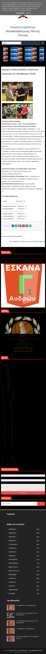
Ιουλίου (7, 401)
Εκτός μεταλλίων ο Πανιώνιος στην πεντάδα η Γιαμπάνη (23, 450)
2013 (4, 386)
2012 (4, 388)
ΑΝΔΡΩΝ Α (12, 529)
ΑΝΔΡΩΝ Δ (12, 540)
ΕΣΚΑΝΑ (5, 650)
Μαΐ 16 (8, 421)
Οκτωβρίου (8, 395)
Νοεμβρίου (8, 393)
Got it (28, 13)
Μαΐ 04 (8, 440)
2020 (4, 372)
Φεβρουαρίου (9, 460)
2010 (4, 464)
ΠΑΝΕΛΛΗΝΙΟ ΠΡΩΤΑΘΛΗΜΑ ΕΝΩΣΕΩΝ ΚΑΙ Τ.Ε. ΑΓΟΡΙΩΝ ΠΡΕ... (25, 452)
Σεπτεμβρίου (9, 397)
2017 (4, 378)
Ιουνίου (7, 403)
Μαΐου (7, 405)
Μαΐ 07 (8, 434)
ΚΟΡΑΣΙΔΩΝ (13, 559)
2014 (4, 384)
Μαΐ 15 (8, 423)
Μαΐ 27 (8, 407)
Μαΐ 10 (8, 430)
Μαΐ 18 (8, 417)
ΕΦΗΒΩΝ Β (12, 552)
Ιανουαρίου (8, 462)
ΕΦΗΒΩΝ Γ (12, 556)
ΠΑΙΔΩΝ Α (12, 578)
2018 (4, 376)
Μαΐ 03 (8, 442)
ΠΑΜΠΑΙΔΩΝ (13, 590)
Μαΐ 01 (8, 446)
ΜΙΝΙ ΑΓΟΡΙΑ (13, 567)
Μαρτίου (7, 458)
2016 (4, 380)
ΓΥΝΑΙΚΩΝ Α (13, 544)
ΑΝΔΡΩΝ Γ (12, 537)
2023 (4, 366)
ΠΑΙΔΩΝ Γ (12, 586)
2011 (4, 390)
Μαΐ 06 (8, 436)
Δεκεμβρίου (8, 391)
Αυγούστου (8, 399)
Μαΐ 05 (8, 438)
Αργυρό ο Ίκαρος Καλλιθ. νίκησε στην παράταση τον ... (22, 448)
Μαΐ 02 (8, 444)
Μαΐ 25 (8, 409)
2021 (4, 370)
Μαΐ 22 (8, 413)
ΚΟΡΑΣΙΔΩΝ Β (14, 563)
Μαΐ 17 (8, 419)
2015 (4, 382)
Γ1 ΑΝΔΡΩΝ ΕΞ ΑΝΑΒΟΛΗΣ (11, 257)
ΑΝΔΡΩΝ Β (12, 533)
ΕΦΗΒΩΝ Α (12, 548)
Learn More (20, 13)
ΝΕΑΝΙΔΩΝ (12, 574)
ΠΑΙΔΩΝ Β (12, 582)
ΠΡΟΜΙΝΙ (12, 593)
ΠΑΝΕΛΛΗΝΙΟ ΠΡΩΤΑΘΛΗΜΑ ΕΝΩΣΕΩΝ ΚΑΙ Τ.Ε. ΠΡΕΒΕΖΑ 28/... (25, 454)
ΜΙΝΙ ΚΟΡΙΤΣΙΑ (14, 571)
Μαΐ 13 (8, 426)
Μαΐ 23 (8, 411)
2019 (4, 374)
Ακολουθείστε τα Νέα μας (23, 349)
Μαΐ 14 (8, 425)
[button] (22, 64)
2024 (4, 364)
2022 (4, 368)
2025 (4, 362)
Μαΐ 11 (8, 429)
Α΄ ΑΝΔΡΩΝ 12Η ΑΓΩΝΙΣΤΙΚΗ (26, 605)
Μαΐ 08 (8, 432)
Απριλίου (8, 456)
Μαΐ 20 (8, 415)
